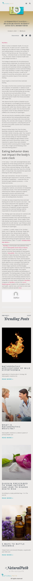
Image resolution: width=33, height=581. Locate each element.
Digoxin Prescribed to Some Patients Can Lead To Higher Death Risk (15, 486)
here (20, 288)
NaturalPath (11, 253)
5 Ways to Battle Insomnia (13, 545)
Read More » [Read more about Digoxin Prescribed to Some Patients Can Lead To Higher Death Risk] (7, 498)
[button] (26, 3)
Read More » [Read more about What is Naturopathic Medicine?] (7, 438)
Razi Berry (4, 42)
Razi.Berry (12, 282)
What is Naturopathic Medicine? (11, 427)
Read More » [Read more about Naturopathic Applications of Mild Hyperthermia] (7, 379)
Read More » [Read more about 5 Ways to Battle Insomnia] (7, 555)
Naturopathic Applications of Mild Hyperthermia (16, 368)
